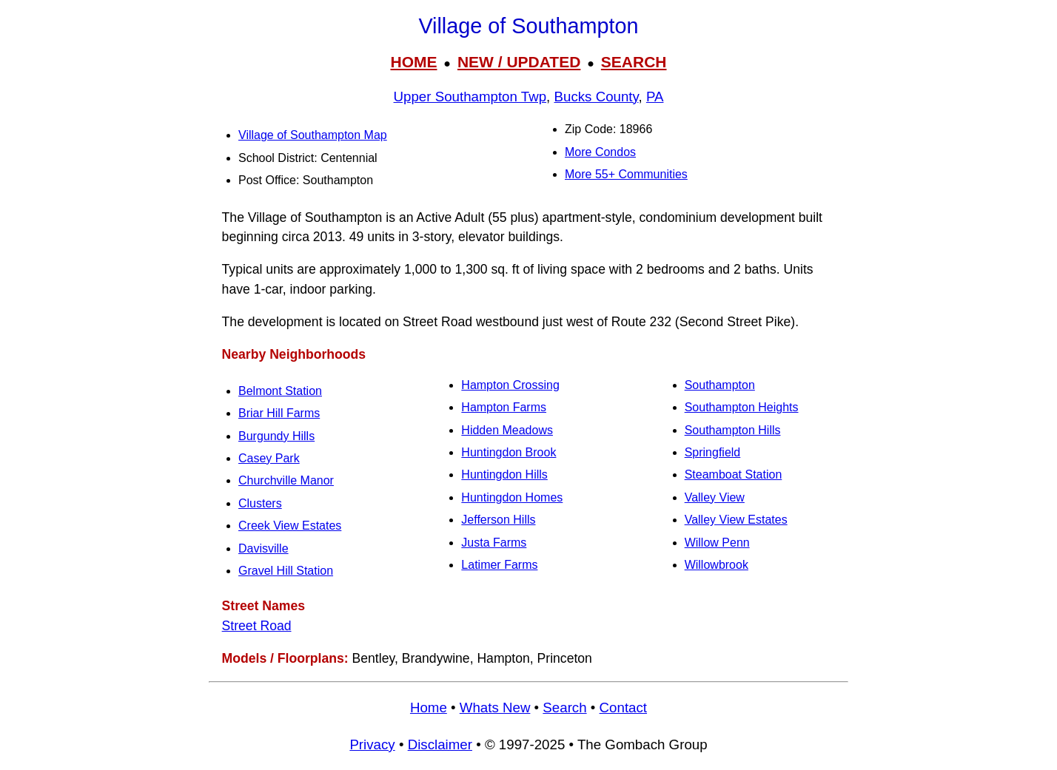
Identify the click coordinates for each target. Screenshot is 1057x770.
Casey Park (269, 458)
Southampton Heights (742, 407)
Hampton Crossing (510, 385)
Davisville (263, 548)
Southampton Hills (733, 430)
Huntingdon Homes (512, 497)
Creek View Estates (289, 525)
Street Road (257, 625)
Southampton (720, 385)
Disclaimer (440, 744)
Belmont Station (280, 391)
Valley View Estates (736, 519)
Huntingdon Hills (504, 474)
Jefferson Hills (498, 519)
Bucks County (596, 96)
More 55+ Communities (626, 174)
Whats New (495, 707)
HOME (413, 61)
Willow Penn (717, 542)
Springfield (713, 452)
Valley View (715, 497)
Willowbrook (716, 564)
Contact (623, 707)
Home (428, 707)
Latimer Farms (499, 564)
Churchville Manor (286, 480)
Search (564, 707)
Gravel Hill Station (285, 570)
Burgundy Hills (276, 436)
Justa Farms (493, 542)
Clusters (260, 503)
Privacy (372, 744)
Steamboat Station (733, 474)
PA (655, 96)
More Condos (600, 152)
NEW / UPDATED (518, 61)
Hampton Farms (503, 407)
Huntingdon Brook (508, 452)
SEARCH (634, 61)
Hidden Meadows (507, 430)
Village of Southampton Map (312, 135)
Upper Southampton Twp (470, 96)
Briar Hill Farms (279, 413)
